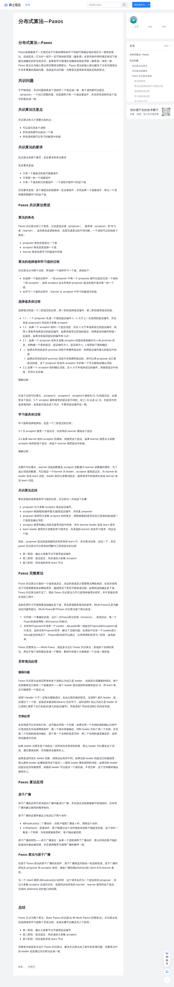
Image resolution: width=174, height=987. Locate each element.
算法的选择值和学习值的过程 (148, 85)
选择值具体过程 (142, 91)
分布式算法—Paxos (139, 54)
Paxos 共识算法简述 (142, 75)
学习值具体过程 (142, 96)
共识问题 (134, 60)
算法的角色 (139, 80)
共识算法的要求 (139, 70)
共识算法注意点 (139, 65)
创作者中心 (139, 4)
